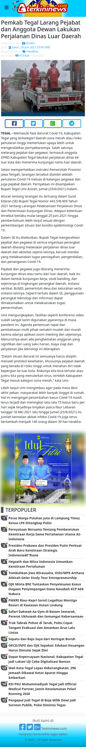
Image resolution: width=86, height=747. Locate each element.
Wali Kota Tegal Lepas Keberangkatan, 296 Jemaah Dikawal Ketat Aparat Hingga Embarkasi (42, 673)
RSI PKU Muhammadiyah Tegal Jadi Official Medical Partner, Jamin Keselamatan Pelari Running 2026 (42, 689)
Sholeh (28, 43)
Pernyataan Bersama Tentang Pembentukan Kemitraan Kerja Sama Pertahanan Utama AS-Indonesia (44, 534)
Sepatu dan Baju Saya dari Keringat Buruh (41, 639)
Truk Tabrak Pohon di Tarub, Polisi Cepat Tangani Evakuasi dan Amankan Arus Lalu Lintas (41, 628)
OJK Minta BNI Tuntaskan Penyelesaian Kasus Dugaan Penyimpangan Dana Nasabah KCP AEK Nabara (46, 589)
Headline (30, 51)
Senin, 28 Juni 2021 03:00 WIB (29, 47)
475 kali (22, 56)
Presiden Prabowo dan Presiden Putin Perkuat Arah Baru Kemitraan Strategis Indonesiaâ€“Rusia (45, 550)
